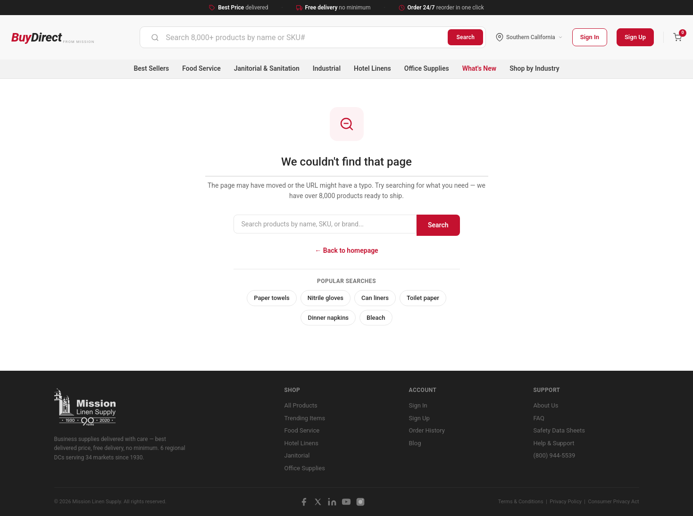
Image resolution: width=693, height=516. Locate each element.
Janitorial (297, 455)
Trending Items (305, 418)
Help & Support (554, 443)
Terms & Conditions (520, 502)
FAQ (539, 418)
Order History (427, 430)
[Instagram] (360, 502)
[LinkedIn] (332, 502)
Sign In (589, 37)
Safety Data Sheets (559, 430)
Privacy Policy (566, 502)
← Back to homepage (346, 250)
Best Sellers (151, 68)
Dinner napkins (328, 317)
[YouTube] (346, 502)
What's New (479, 68)
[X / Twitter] (318, 502)
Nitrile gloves (325, 297)
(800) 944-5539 (555, 455)
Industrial (327, 68)
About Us (546, 405)
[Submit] (155, 37)
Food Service (201, 68)
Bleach (376, 317)
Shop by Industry (534, 68)
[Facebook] (304, 502)
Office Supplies (426, 68)
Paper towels (272, 297)
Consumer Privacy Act (613, 502)
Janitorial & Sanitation (267, 68)
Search (465, 37)
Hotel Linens (372, 68)
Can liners (375, 297)
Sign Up (635, 37)
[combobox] (294, 37)
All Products (300, 405)
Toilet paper (423, 297)
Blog (415, 443)
